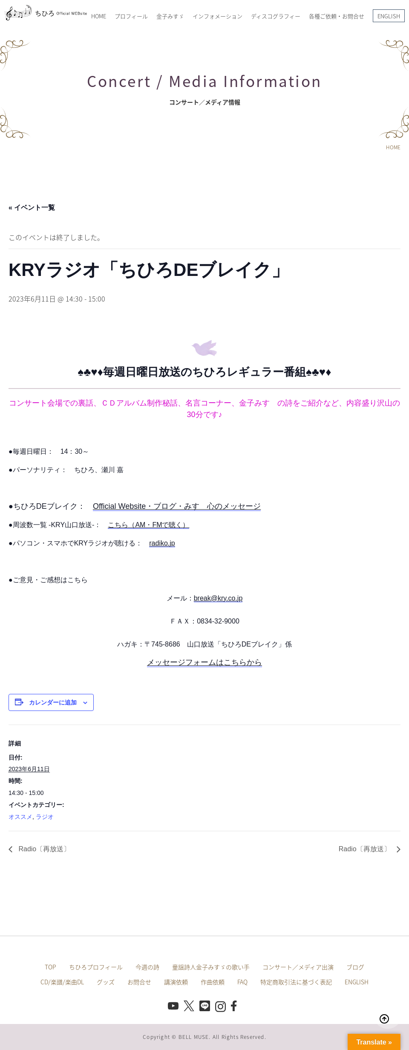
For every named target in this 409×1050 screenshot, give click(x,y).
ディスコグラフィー (275, 16)
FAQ (242, 981)
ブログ (355, 967)
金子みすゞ (170, 16)
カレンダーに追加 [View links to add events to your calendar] (53, 702)
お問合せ (139, 981)
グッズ (106, 981)
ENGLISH (388, 16)
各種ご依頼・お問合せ (336, 16)
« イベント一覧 (32, 207)
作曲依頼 (213, 981)
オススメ (20, 816)
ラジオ (45, 816)
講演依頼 (176, 981)
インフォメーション (217, 16)
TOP (50, 967)
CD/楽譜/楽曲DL (62, 981)
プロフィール (131, 16)
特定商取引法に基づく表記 (296, 981)
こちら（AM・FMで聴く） (148, 524)
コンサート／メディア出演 (298, 967)
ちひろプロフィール (96, 967)
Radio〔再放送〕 (43, 849)
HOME (98, 16)
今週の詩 (147, 967)
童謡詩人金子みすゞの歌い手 (211, 967)
